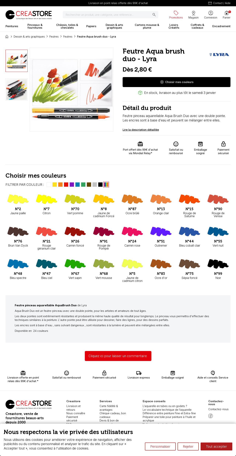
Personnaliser (160, 446)
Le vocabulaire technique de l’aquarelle (167, 409)
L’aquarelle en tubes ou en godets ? (165, 406)
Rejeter (188, 446)
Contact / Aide (219, 3)
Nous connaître (75, 413)
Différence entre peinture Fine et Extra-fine (169, 413)
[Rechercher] (110, 14)
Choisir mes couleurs (176, 82)
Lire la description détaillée (141, 129)
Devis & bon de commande (109, 422)
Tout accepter (216, 446)
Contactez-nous (218, 409)
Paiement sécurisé (72, 418)
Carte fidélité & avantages (109, 407)
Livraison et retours (73, 407)
